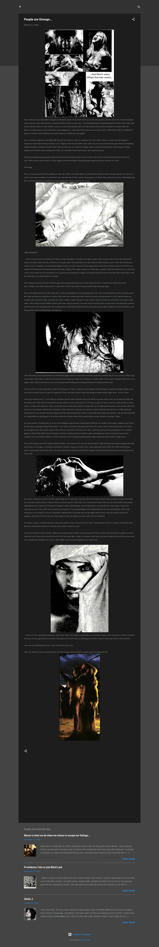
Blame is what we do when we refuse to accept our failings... (57, 835)
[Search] (138, 7)
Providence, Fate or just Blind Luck (43, 867)
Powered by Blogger (79, 934)
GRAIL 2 (28, 899)
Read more (128, 859)
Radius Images (85, 940)
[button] (133, 20)
